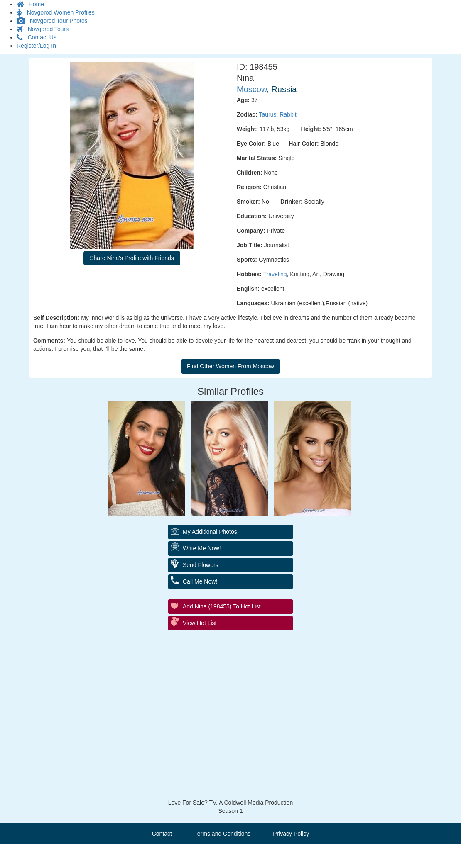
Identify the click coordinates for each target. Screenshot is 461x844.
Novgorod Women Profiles (56, 12)
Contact (162, 833)
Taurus (267, 114)
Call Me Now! (200, 581)
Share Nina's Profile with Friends (132, 258)
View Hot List (199, 623)
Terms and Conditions (222, 833)
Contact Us (36, 37)
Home (30, 4)
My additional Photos (210, 531)
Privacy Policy (291, 833)
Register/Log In (36, 45)
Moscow (252, 89)
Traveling (275, 274)
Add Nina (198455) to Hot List (221, 606)
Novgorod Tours (43, 29)
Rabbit (288, 114)
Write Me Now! (202, 548)
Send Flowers (200, 565)
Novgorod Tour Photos (52, 20)
